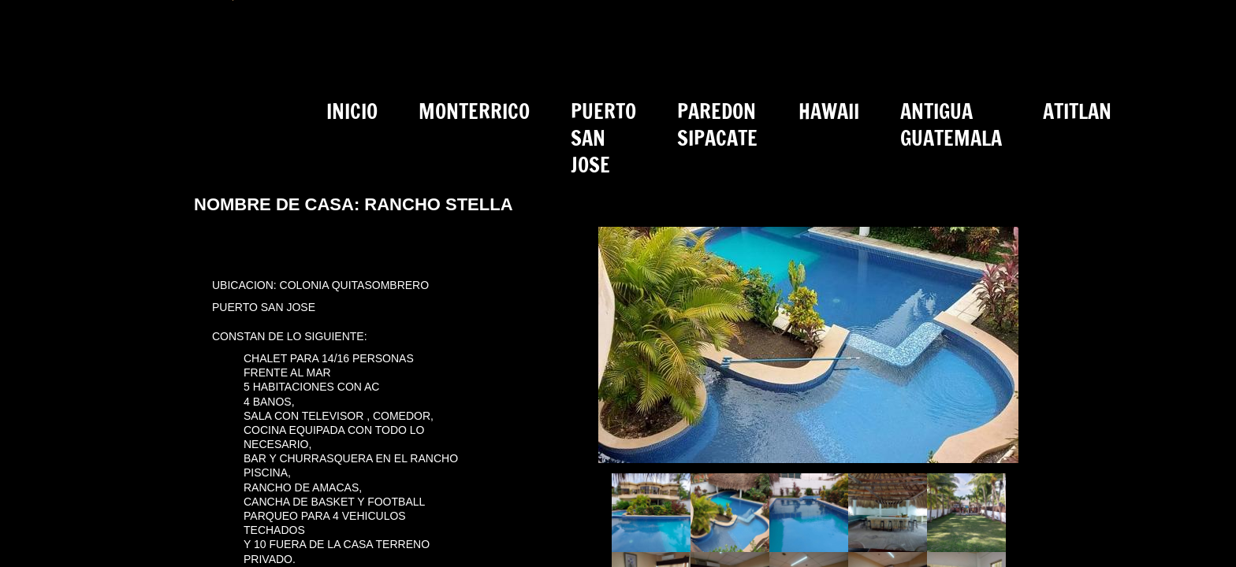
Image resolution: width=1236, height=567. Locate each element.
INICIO (352, 111)
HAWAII (829, 111)
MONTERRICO (474, 111)
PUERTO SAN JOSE (603, 138)
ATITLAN (1077, 111)
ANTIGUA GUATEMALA (951, 125)
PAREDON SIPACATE (717, 125)
